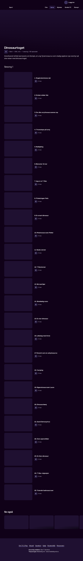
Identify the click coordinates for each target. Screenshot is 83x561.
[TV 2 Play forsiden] (17, 2)
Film (46, 7)
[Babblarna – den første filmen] (66, 522)
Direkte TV (68, 7)
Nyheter (59, 7)
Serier (52, 7)
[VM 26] (28, 7)
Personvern (60, 546)
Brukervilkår (51, 546)
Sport (11, 7)
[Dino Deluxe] (16, 522)
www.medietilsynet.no (52, 551)
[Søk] (6, 7)
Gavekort (38, 546)
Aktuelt (31, 546)
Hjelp (44, 546)
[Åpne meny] (77, 2)
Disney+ (76, 7)
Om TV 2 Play (23, 546)
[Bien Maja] (41, 522)
